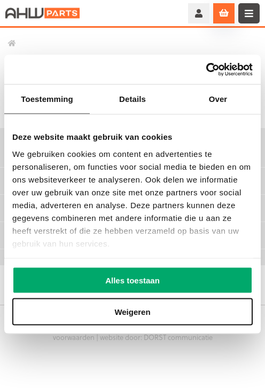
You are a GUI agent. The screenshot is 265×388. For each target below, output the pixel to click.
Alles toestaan (132, 280)
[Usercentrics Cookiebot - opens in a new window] (206, 69)
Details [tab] (132, 99)
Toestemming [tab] (47, 99)
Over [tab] (218, 99)
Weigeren (132, 311)
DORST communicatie (178, 337)
